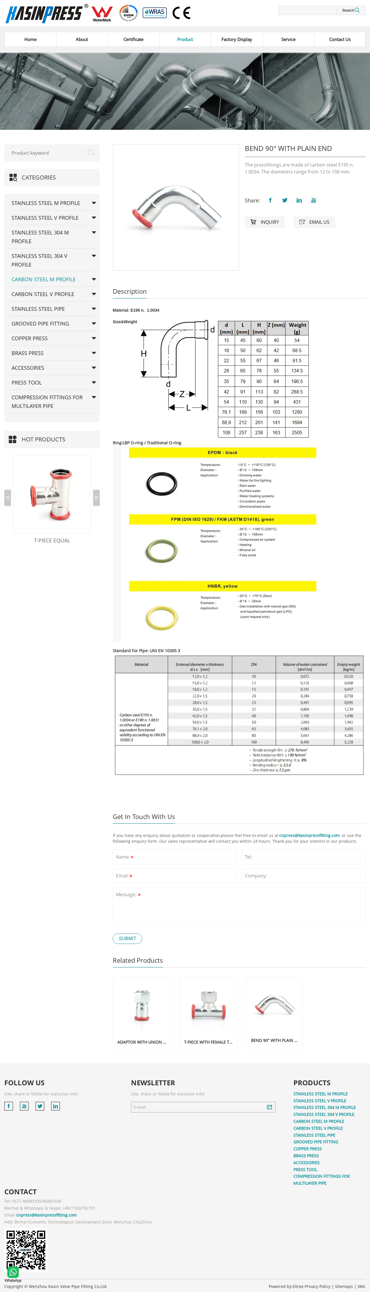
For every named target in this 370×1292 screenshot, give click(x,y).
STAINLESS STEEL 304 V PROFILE (39, 260)
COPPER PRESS (30, 338)
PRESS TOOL (27, 382)
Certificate (133, 39)
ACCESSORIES (28, 367)
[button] (7, 498)
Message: (129, 895)
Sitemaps (344, 1284)
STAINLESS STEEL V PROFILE (45, 217)
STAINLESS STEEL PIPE (38, 308)
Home (30, 39)
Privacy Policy (317, 1284)
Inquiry (265, 222)
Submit (127, 938)
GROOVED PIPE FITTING (40, 323)
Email (125, 876)
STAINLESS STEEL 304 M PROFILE (40, 237)
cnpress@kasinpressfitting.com (310, 835)
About (82, 39)
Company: (256, 876)
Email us (314, 222)
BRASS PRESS (28, 353)
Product (185, 39)
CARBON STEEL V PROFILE (43, 294)
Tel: (248, 857)
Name (125, 858)
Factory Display (236, 39)
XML (362, 1284)
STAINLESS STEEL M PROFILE (46, 202)
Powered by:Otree (286, 1284)
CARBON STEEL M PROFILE (44, 279)
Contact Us (340, 39)
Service (288, 39)
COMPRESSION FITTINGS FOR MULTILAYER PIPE (47, 401)
